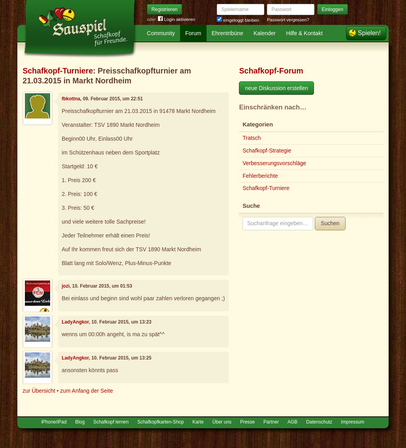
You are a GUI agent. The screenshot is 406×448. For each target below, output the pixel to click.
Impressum (352, 422)
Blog (80, 422)
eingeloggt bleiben (238, 20)
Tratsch (251, 138)
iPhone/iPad (53, 422)
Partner (271, 422)
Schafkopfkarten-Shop (160, 422)
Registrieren (165, 9)
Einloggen (333, 9)
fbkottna (71, 99)
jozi (66, 286)
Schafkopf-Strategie (266, 150)
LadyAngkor (75, 322)
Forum (193, 33)
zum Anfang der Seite (86, 391)
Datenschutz (319, 422)
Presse (247, 422)
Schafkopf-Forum (271, 70)
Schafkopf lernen (110, 422)
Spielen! (369, 33)
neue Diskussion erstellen (276, 88)
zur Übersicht (39, 391)
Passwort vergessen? (288, 19)
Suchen (330, 223)
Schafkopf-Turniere (58, 70)
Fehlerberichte (260, 176)
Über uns (221, 422)
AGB (292, 422)
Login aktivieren (176, 19)
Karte (197, 422)
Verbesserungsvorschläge (274, 163)
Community (161, 33)
